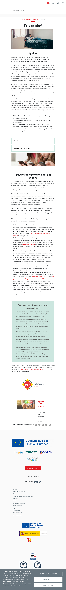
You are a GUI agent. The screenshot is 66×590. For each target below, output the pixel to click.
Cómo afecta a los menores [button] (24, 148)
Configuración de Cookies (48, 574)
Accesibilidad (16, 501)
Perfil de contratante (18, 512)
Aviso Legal (15, 498)
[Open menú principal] (2, 2)
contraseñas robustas (28, 244)
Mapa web (15, 508)
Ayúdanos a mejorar (41, 403)
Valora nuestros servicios (19, 491)
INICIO (22, 19)
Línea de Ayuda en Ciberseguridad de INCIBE (33, 369)
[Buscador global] (36, 10)
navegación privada (37, 277)
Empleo (15, 494)
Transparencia (16, 510)
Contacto (15, 489)
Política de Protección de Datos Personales (23, 496)
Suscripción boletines (33, 468)
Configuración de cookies (19, 503)
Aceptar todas (48, 585)
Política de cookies (17, 505)
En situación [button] (18, 141)
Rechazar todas (48, 579)
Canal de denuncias (17, 515)
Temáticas (35, 19)
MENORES (28, 19)
